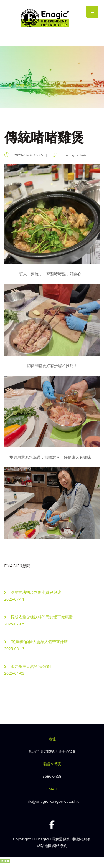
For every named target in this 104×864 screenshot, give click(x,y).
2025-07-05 (14, 623)
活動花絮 (24, 85)
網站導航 (59, 845)
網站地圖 (44, 845)
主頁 (8, 85)
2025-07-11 (14, 599)
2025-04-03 (14, 673)
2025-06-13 (14, 648)
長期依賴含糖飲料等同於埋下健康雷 (42, 617)
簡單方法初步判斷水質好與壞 (36, 592)
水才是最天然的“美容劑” (31, 666)
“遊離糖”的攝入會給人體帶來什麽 (39, 641)
